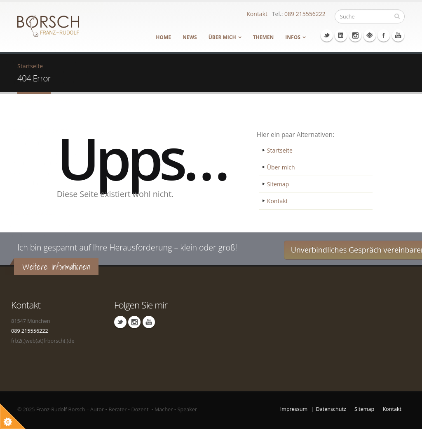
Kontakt (256, 14)
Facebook (383, 35)
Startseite (280, 150)
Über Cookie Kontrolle (8, 7)
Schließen (95, 7)
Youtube (398, 35)
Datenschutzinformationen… (46, 101)
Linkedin (341, 35)
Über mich (222, 37)
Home (163, 37)
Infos (292, 37)
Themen (263, 37)
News (190, 37)
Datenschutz (331, 409)
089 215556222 (305, 14)
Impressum (294, 409)
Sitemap (278, 184)
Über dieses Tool (83, 303)
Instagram (355, 35)
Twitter (327, 35)
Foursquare (369, 35)
